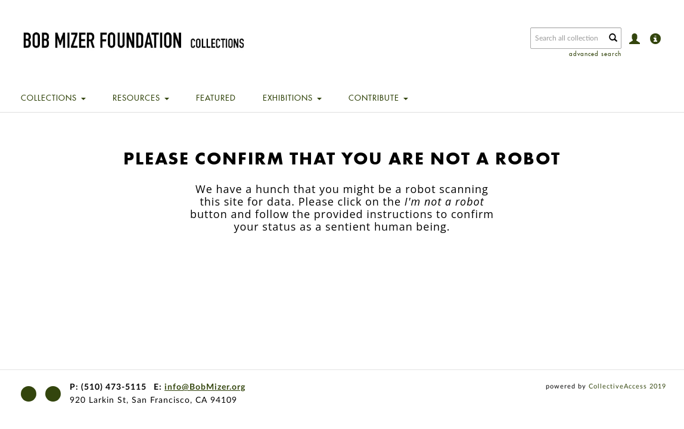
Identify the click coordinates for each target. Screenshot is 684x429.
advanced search (595, 54)
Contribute (378, 97)
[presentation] (352, 270)
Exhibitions (292, 97)
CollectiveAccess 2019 (627, 386)
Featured (216, 97)
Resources (141, 97)
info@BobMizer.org (204, 387)
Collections (53, 97)
